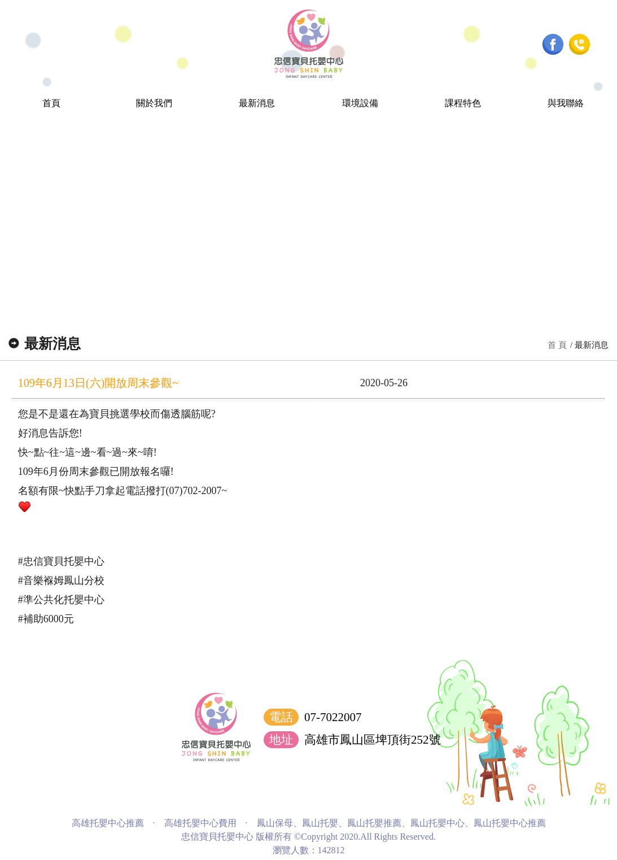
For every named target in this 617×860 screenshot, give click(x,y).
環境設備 (360, 103)
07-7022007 (333, 717)
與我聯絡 (566, 103)
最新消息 (257, 103)
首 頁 (557, 345)
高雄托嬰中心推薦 (108, 823)
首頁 (51, 103)
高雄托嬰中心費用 (200, 823)
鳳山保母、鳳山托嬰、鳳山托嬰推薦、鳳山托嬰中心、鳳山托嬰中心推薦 (401, 823)
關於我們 (154, 103)
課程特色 (463, 103)
